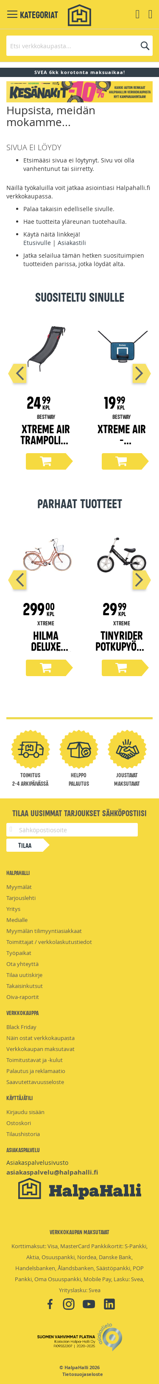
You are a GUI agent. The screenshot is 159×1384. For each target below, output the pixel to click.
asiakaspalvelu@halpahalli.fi (52, 1172)
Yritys (13, 909)
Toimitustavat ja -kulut (34, 1060)
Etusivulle (37, 243)
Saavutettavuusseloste (35, 1082)
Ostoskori (18, 1123)
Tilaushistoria (23, 1134)
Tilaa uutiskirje (24, 975)
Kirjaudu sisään (25, 1112)
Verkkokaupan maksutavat (40, 1049)
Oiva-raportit (22, 997)
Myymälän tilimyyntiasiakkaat (44, 931)
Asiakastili (72, 243)
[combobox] (79, 46)
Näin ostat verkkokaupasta (40, 1038)
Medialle (17, 920)
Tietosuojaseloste (82, 1374)
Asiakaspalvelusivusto (37, 1162)
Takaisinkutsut (24, 986)
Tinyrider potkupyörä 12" (121, 646)
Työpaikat (18, 953)
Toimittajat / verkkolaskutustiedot (49, 942)
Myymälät (19, 887)
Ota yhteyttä (22, 964)
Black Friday (21, 1027)
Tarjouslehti (21, 898)
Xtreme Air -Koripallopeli (121, 445)
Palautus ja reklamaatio (35, 1071)
